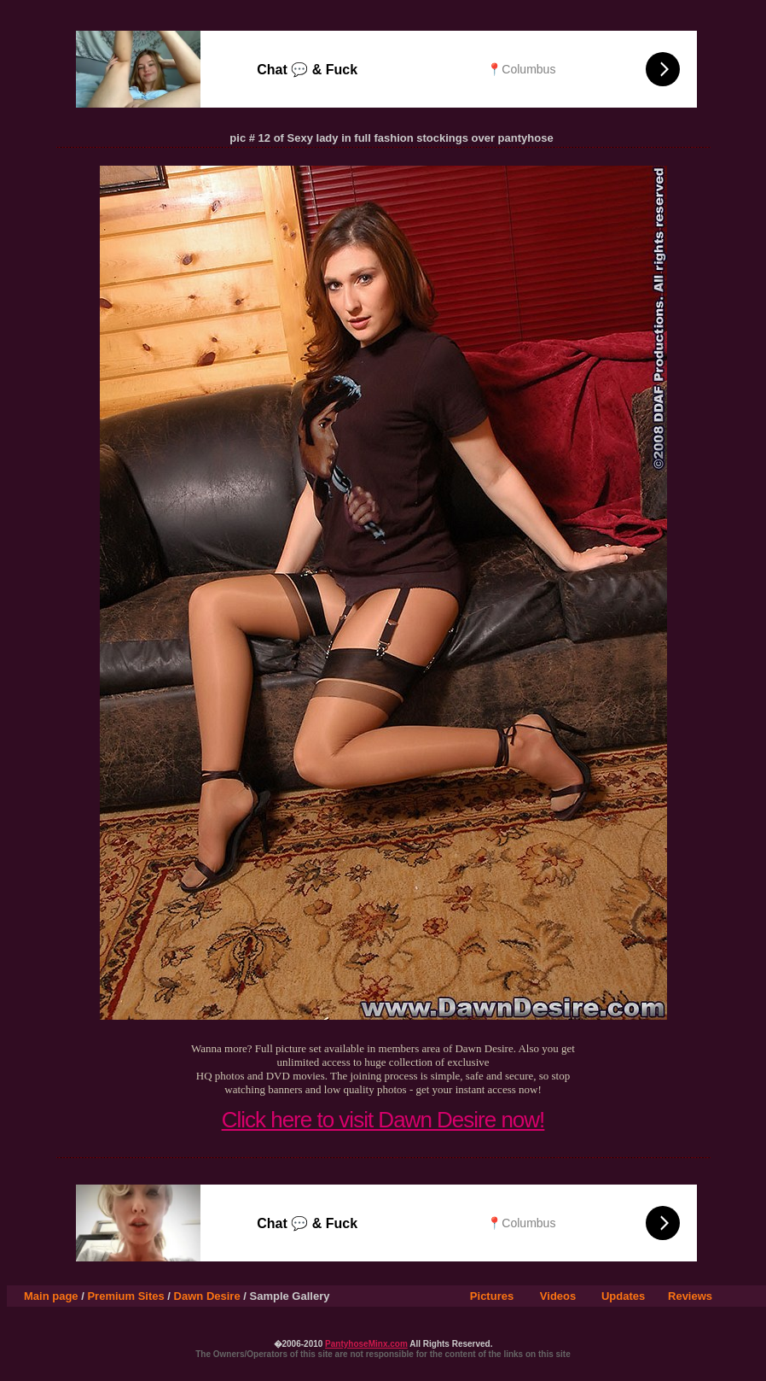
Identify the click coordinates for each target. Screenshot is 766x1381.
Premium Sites (125, 1296)
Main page (51, 1296)
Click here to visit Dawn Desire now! (383, 1119)
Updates (623, 1296)
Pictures (492, 1296)
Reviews (690, 1296)
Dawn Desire (207, 1296)
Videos (558, 1296)
